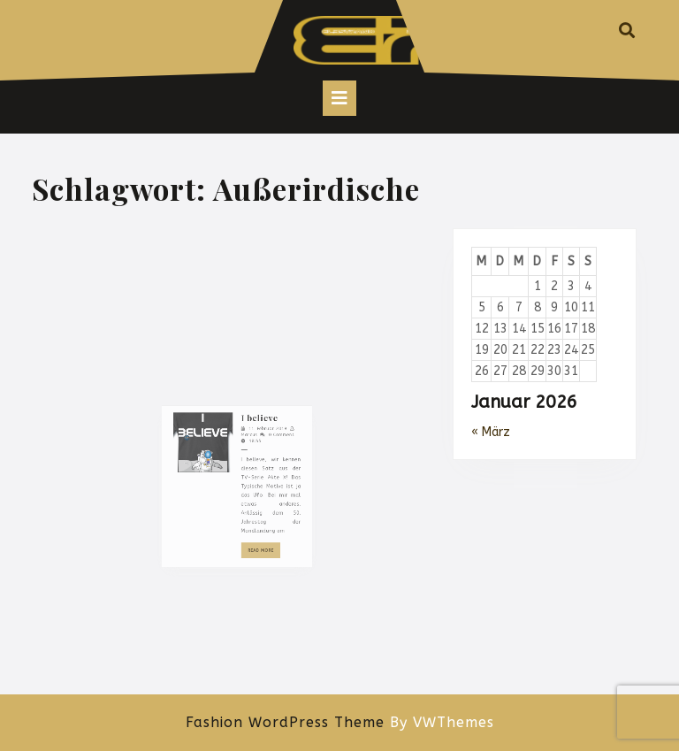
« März (490, 432)
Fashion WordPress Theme (285, 722)
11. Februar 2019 (258, 503)
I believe (253, 495)
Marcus (245, 507)
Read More (256, 591)
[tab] (339, 98)
